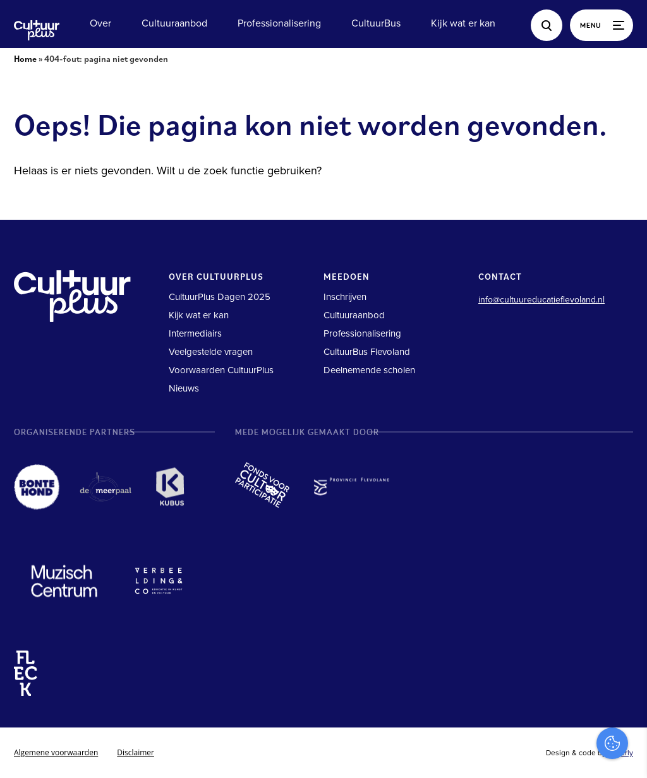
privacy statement (584, 591)
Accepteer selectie (539, 754)
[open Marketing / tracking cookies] (627, 672)
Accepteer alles (539, 717)
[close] (627, 555)
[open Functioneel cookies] (627, 634)
